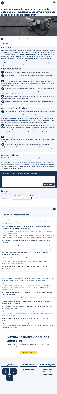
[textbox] (28, 181)
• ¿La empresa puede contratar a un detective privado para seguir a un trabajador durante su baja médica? (27, 232)
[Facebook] (6, 371)
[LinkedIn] (13, 371)
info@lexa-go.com (29, 369)
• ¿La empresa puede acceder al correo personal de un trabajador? (22, 275)
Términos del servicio (47, 369)
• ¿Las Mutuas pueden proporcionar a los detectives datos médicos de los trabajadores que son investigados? (24, 262)
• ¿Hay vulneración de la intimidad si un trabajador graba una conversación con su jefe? (27, 319)
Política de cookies (47, 371)
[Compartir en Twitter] (17, 43)
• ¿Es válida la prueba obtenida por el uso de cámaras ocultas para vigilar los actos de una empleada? (28, 298)
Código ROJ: (4, 198)
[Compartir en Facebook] (14, 43)
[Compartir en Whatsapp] (24, 43)
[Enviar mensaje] (49, 184)
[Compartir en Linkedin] (20, 43)
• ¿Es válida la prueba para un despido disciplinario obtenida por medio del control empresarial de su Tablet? (27, 307)
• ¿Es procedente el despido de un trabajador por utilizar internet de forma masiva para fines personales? (27, 293)
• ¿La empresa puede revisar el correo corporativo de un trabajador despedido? (26, 249)
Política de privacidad (47, 374)
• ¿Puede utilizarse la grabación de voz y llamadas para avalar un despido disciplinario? (24, 267)
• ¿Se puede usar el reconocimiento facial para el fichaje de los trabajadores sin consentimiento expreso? (26, 253)
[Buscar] (28, 209)
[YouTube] (9, 377)
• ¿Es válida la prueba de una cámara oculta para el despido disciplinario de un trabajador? (26, 241)
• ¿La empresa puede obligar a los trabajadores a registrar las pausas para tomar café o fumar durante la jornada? (28, 258)
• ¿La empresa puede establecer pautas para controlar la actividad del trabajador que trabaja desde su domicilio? (28, 314)
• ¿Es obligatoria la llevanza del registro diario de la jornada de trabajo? (23, 311)
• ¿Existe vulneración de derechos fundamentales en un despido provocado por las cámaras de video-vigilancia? (27, 326)
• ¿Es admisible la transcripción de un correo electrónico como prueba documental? (27, 283)
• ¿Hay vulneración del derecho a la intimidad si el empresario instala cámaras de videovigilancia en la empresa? (26, 302)
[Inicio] (2, 3)
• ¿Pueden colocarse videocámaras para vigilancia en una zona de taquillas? (25, 323)
